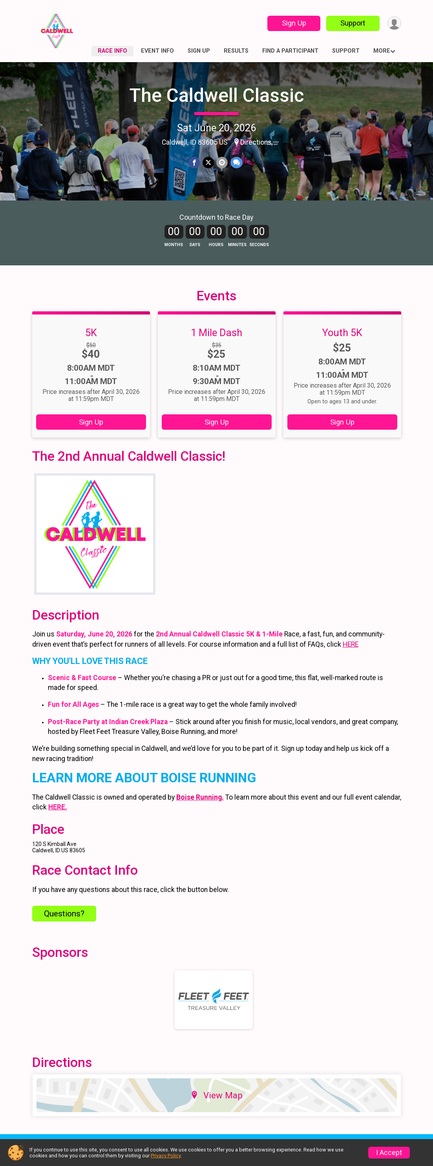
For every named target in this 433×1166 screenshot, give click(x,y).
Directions (256, 142)
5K (91, 343)
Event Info (157, 51)
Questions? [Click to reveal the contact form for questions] (64, 924)
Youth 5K (342, 343)
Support (352, 23)
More (381, 51)
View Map (216, 1106)
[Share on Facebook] (194, 162)
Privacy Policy (166, 1156)
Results (236, 51)
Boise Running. (200, 808)
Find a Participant (290, 51)
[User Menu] (394, 23)
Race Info (112, 51)
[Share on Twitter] (208, 162)
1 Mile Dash (216, 343)
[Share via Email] (222, 162)
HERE (350, 655)
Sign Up (293, 23)
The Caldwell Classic (216, 95)
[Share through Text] (236, 162)
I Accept (389, 1153)
